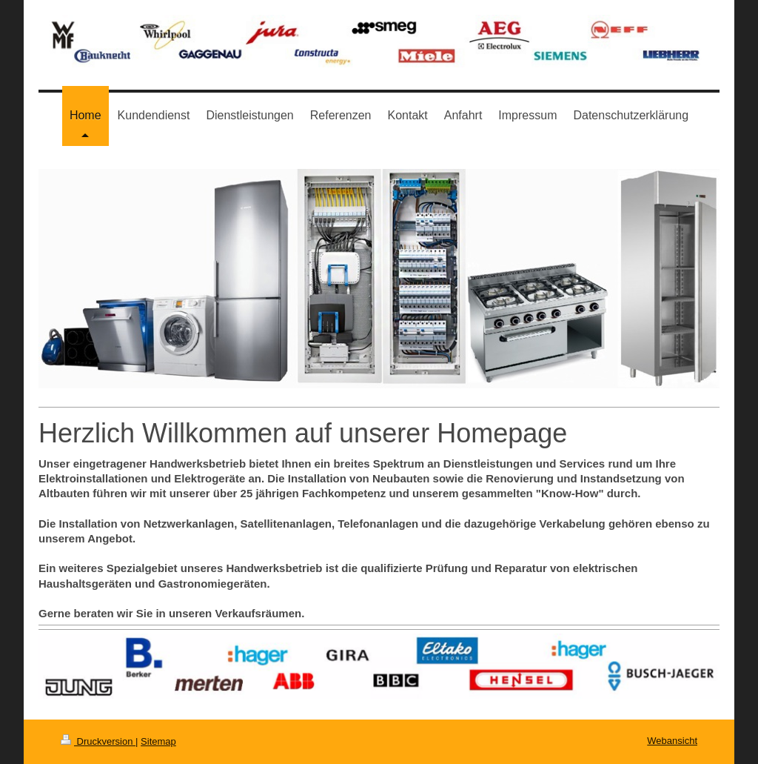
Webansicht (672, 740)
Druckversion (98, 741)
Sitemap (158, 741)
